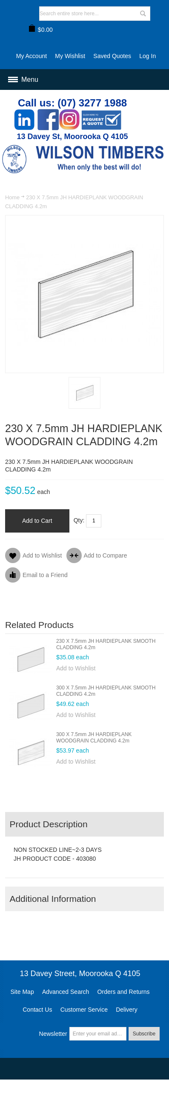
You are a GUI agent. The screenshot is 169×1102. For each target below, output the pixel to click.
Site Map (22, 991)
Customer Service (84, 1009)
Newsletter (53, 1033)
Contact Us (37, 1009)
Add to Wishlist (76, 668)
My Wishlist (70, 56)
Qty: (79, 520)
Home (12, 197)
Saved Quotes (112, 56)
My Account (31, 56)
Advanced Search (65, 991)
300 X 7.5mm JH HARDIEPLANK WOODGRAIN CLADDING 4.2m (94, 737)
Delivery (126, 1009)
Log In (147, 56)
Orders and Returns (123, 991)
